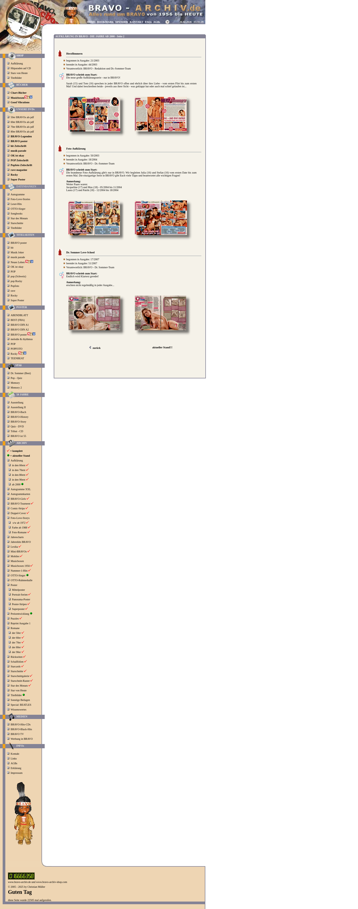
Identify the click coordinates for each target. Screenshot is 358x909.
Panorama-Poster (21, 599)
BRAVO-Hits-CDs (21, 724)
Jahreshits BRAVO (21, 541)
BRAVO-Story (18, 421)
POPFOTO (17, 348)
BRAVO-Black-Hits (21, 729)
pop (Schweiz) (18, 276)
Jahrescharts (17, 537)
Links (14, 758)
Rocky (14, 295)
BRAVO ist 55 (18, 436)
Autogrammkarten (20, 494)
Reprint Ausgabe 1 (20, 623)
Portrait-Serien (20, 594)
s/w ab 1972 (19, 522)
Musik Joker (17, 252)
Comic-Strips (18, 508)
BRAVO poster (19, 242)
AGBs (14, 763)
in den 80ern (18, 474)
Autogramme (18, 194)
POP (13, 271)
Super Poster (18, 300)
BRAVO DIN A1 (20, 324)
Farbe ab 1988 (19, 527)
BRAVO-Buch (18, 412)
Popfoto (15, 285)
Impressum (16, 772)
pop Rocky (16, 281)
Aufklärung (17, 63)
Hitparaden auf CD (21, 68)
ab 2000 (16, 484)
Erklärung (16, 768)
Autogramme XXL (21, 489)
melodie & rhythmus (22, 339)
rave (13, 290)
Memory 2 (16, 387)
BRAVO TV (17, 734)
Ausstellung (17, 402)
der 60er (16, 637)
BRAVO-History (19, 416)
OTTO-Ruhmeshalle (21, 580)
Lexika (14, 546)
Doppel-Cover (18, 513)
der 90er (16, 652)
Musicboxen (17, 561)
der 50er (16, 632)
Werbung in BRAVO (22, 738)
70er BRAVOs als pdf (22, 126)
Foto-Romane (19, 532)
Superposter (18, 609)
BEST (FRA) (18, 320)
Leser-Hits (16, 204)
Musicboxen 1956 (20, 565)
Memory (15, 382)
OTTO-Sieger (18, 208)
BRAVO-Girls (18, 498)
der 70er (16, 642)
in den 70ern (18, 470)
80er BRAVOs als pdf (22, 131)
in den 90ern (18, 479)
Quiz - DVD (17, 426)
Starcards (15, 666)
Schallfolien (17, 661)
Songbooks (16, 213)
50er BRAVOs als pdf (22, 117)
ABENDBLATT (20, 315)
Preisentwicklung (20, 613)
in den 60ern (18, 465)
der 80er (16, 647)
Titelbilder (16, 77)
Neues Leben (22, 262)
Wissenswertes (18, 709)
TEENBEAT (18, 358)
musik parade (18, 257)
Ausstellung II (18, 407)
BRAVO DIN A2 (20, 329)
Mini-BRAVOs (19, 551)
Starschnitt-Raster (20, 680)
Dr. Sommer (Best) (21, 373)
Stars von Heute (19, 73)
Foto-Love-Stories (20, 199)
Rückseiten (16, 656)
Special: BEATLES (21, 704)
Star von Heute (19, 690)
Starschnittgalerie (20, 676)
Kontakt (15, 753)
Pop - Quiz (16, 378)
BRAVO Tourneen (20, 503)
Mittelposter (18, 589)
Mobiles (15, 556)
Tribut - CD (17, 431)
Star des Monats (19, 218)
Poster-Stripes (19, 604)
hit (12, 247)
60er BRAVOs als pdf (22, 122)
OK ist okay (17, 266)
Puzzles (15, 618)
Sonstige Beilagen (20, 700)
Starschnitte (17, 223)
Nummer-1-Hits (19, 570)
